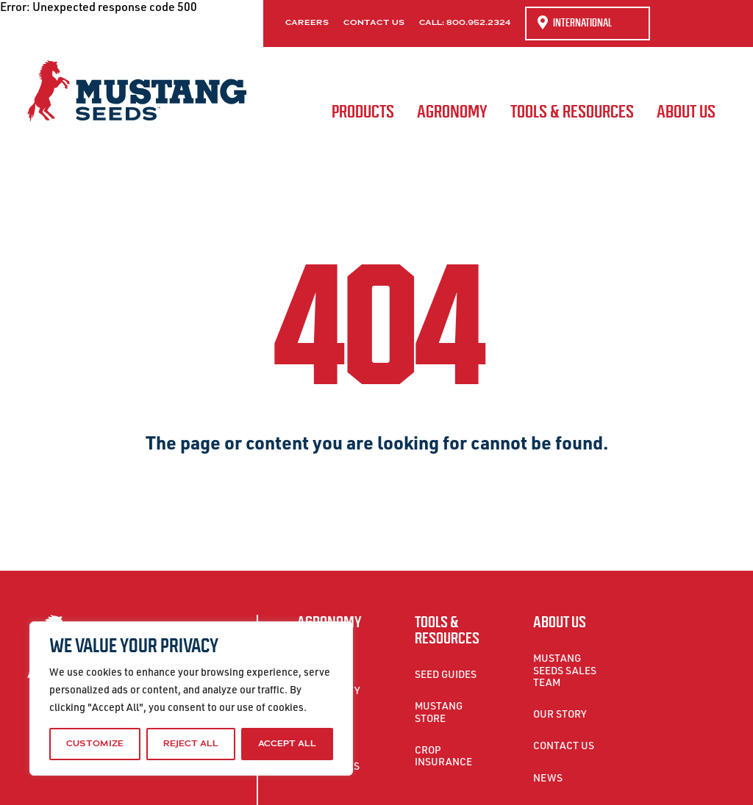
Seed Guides (446, 674)
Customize (95, 743)
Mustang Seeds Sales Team (564, 669)
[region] (191, 698)
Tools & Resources (572, 111)
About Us (686, 111)
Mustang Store (439, 711)
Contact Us (373, 23)
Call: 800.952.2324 (464, 23)
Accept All (287, 743)
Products (363, 111)
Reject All (190, 743)
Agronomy (452, 111)
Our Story (560, 713)
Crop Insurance (443, 755)
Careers (307, 23)
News (548, 777)
